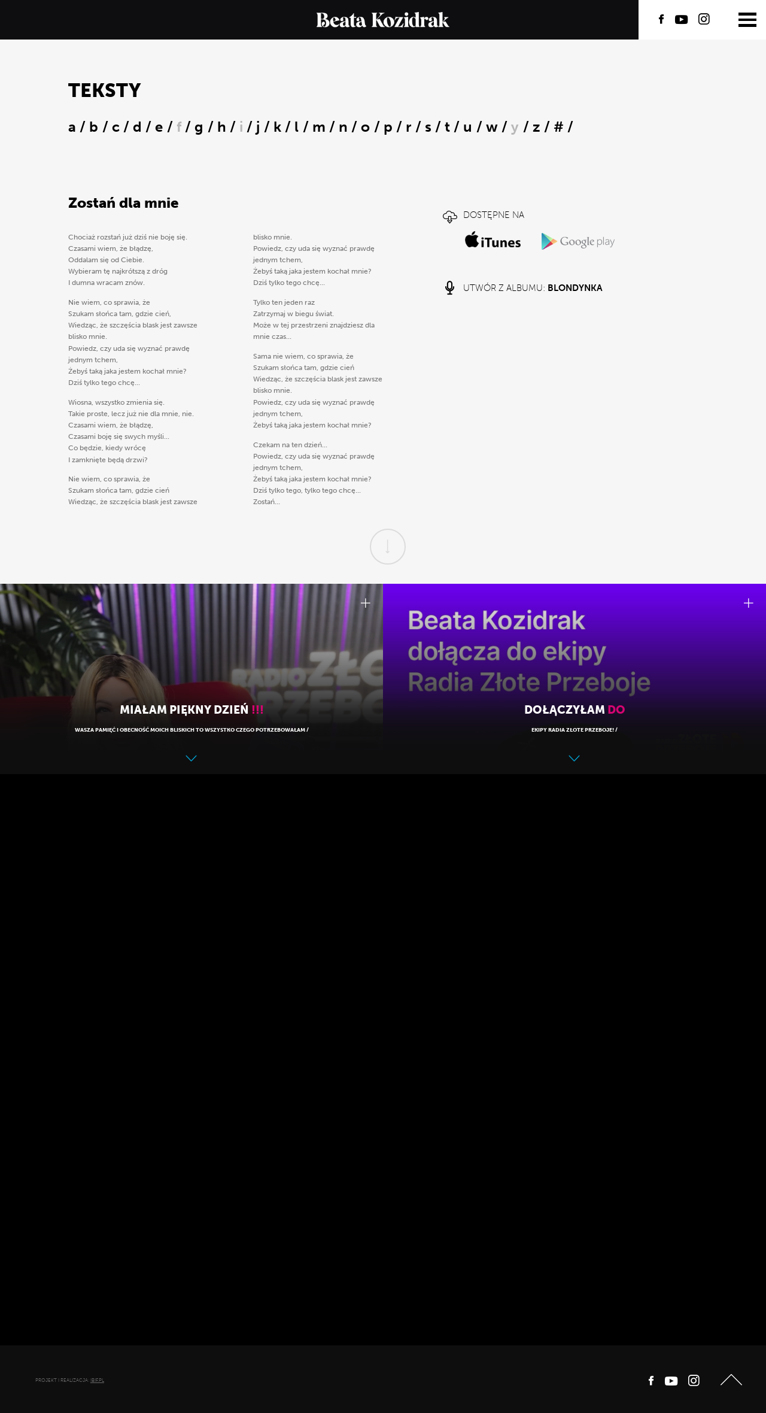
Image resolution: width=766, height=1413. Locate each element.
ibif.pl (97, 1380)
